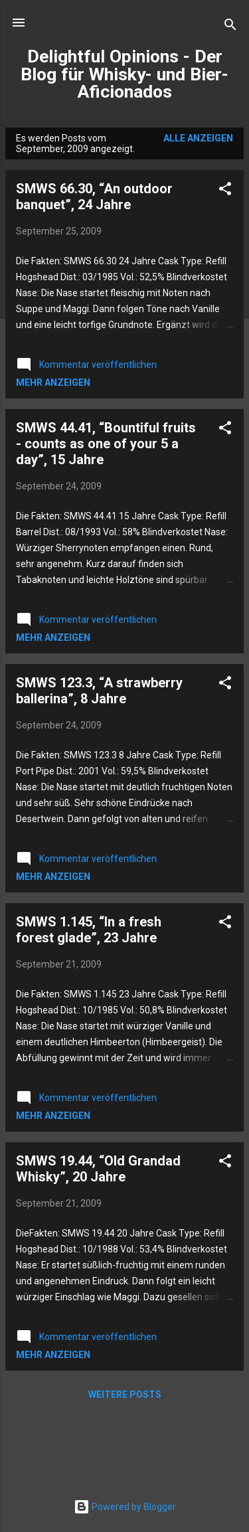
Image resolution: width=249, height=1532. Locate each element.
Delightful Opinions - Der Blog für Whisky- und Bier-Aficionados (124, 74)
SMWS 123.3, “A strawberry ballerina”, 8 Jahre (99, 691)
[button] (225, 191)
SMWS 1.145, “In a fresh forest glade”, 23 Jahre (88, 930)
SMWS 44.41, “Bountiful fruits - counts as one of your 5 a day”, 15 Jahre (106, 444)
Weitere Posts (124, 1394)
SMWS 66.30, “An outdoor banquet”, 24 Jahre (94, 197)
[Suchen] (230, 27)
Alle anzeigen (198, 138)
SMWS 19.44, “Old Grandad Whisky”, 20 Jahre (98, 1169)
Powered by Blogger (125, 1506)
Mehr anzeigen (53, 382)
